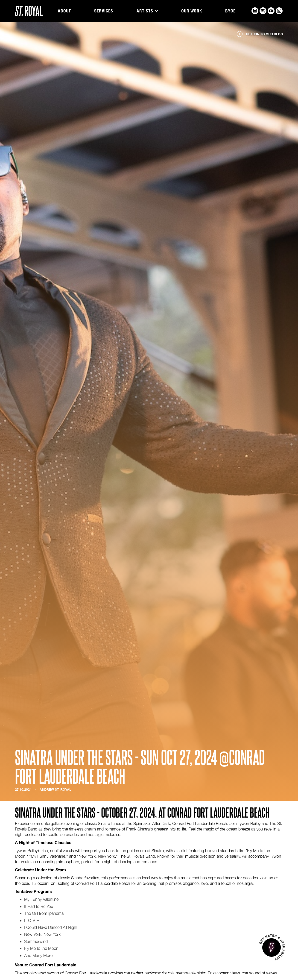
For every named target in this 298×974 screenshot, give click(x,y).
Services (103, 11)
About (64, 11)
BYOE (230, 11)
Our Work (191, 11)
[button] (147, 11)
